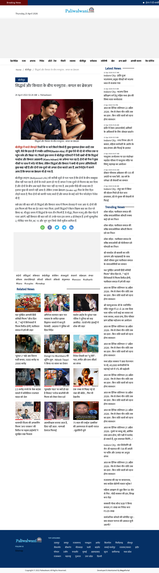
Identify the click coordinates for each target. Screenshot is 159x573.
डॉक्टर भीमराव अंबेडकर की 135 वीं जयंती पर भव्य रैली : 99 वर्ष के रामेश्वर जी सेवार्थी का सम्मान (119, 177)
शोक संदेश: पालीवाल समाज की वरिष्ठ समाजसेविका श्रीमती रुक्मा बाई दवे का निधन (118, 216)
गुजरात (78, 556)
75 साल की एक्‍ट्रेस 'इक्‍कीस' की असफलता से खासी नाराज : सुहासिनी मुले (86, 427)
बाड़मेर (97, 547)
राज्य (24, 61)
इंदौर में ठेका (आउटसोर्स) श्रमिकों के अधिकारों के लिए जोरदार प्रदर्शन (118, 130)
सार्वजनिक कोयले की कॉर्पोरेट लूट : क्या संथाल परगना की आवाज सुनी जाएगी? (119, 521)
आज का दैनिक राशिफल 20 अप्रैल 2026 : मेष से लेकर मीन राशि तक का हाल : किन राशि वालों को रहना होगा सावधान (118, 381)
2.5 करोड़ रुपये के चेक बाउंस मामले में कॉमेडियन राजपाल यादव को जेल (28, 393)
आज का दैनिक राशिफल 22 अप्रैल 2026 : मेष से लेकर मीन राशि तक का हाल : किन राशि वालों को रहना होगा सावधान (118, 114)
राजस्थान (57, 556)
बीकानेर (68, 547)
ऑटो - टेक (52, 61)
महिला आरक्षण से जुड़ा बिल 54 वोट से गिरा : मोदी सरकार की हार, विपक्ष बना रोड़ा (119, 494)
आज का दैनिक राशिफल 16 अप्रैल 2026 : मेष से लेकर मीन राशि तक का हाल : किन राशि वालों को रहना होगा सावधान (118, 293)
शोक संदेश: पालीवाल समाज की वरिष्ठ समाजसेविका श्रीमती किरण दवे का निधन (118, 229)
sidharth (88, 279)
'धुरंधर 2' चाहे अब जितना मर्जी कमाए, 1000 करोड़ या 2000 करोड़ (27, 360)
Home (18, 70)
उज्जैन (65, 552)
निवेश (41, 61)
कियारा (37, 276)
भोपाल (56, 552)
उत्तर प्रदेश (89, 556)
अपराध (32, 61)
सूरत (106, 552)
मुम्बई (84, 552)
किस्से (57, 279)
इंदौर (137, 547)
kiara (19, 283)
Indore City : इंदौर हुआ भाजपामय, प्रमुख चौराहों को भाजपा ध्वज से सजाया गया (118, 79)
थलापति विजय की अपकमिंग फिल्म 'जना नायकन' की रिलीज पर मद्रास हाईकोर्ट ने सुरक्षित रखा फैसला (27, 428)
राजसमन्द (77, 543)
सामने (74, 276)
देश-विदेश (14, 61)
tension (77, 279)
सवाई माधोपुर (109, 547)
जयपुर (66, 543)
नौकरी (63, 61)
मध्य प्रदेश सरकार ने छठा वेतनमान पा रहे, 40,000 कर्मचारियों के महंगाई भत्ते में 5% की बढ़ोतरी (118, 365)
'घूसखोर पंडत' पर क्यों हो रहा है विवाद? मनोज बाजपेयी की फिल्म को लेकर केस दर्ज (56, 393)
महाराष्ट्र (68, 556)
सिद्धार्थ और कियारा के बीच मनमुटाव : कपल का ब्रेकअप (57, 70)
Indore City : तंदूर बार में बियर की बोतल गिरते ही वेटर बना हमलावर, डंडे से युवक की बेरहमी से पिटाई (119, 195)
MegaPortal (125, 570)
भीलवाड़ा (79, 547)
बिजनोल (107, 543)
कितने (49, 279)
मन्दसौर (75, 552)
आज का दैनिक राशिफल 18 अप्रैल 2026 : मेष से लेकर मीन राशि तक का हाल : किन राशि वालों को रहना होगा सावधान (118, 332)
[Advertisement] (79, 38)
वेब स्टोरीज (149, 61)
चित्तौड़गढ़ (119, 543)
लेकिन (55, 276)
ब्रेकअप (83, 276)
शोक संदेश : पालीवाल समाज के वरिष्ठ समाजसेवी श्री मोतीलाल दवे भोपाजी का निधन (118, 243)
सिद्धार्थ (27, 276)
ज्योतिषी (104, 61)
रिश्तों (41, 279)
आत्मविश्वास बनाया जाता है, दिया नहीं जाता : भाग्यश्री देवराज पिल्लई (55, 427)
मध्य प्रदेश (127, 552)
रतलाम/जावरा (125, 547)
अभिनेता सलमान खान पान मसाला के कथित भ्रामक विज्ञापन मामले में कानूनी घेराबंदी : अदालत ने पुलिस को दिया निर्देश (56, 322)
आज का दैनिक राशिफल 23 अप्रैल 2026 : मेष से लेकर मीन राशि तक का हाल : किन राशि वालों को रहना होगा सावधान (118, 468)
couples (29, 283)
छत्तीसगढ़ (116, 552)
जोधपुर (130, 543)
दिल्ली (99, 556)
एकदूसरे (65, 276)
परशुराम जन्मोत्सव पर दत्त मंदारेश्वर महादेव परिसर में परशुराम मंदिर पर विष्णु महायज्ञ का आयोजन (118, 160)
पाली (89, 547)
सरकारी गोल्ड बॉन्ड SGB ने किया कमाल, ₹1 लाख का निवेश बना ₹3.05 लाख (118, 507)
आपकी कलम (136, 61)
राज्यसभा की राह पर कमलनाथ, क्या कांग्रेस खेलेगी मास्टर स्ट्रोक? (118, 482)
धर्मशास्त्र (93, 61)
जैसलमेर (57, 547)
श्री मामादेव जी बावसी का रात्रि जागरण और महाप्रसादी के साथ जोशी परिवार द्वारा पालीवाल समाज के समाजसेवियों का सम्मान (118, 258)
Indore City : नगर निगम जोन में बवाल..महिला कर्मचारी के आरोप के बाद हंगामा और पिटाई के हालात (119, 144)
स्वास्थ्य (72, 61)
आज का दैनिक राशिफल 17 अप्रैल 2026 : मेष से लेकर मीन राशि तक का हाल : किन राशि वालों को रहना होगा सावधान (118, 350)
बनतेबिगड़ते (30, 279)
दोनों (19, 276)
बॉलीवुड (83, 61)
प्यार (91, 276)
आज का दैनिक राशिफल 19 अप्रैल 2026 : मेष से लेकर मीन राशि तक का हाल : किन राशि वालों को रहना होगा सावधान (118, 398)
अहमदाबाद (95, 552)
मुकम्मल (66, 279)
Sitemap (19, 551)
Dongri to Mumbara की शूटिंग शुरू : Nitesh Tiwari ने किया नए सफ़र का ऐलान (56, 360)
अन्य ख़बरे (123, 61)
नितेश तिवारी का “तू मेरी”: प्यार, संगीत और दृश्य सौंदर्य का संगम (84, 360)
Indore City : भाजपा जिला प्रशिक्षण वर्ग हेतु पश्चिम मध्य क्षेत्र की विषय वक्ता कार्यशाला (119, 96)
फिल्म (19, 279)
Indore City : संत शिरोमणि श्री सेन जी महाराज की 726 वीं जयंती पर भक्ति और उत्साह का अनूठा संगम (118, 451)
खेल (112, 61)
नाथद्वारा (88, 543)
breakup (41, 283)
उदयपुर (56, 543)
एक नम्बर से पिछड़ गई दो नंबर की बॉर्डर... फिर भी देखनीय (84, 393)
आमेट (98, 543)
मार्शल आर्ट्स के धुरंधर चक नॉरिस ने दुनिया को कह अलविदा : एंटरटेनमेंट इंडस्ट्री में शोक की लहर (86, 321)
